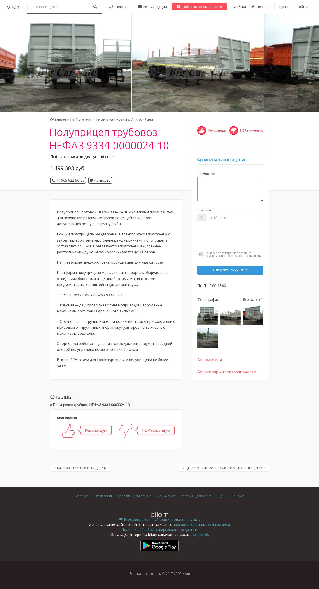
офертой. (201, 534)
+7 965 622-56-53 (70, 180)
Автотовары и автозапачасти (101, 119)
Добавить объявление (252, 6)
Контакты (239, 496)
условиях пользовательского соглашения (236, 256)
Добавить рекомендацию (199, 6)
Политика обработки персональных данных (159, 529)
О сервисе (81, 496)
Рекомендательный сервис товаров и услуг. (159, 519)
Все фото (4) (253, 299)
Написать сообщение (221, 160)
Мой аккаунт (166, 496)
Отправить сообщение (230, 270)
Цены (283, 6)
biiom (14, 7)
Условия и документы (197, 496)
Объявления (118, 6)
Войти (303, 6)
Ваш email (204, 210)
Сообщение (206, 174)
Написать (100, 180)
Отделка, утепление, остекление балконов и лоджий (222, 468)
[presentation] (230, 236)
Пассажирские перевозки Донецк (81, 468)
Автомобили (142, 119)
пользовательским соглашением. (201, 524)
